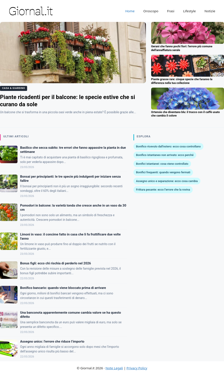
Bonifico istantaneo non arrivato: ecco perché (165, 155)
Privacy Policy (136, 368)
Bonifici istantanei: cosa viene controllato (162, 163)
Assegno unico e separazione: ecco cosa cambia (167, 181)
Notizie (210, 11)
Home (130, 11)
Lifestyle (189, 11)
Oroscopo (150, 11)
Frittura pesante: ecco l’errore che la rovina (163, 189)
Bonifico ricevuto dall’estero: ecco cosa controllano (168, 146)
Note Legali (114, 368)
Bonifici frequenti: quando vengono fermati (163, 172)
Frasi (170, 11)
